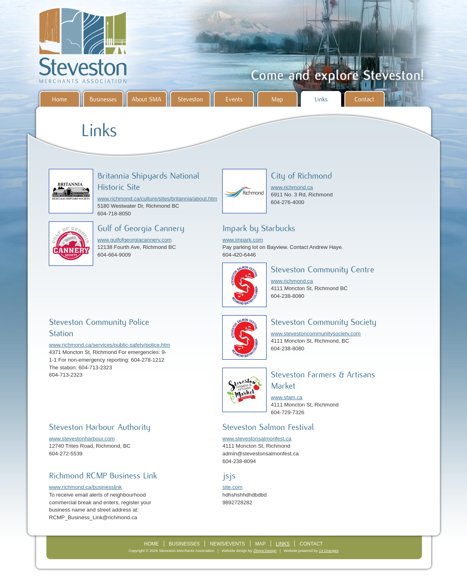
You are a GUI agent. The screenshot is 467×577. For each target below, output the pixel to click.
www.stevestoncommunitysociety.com (316, 334)
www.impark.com (243, 240)
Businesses (103, 99)
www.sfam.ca (287, 397)
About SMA (146, 99)
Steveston (190, 99)
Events (233, 99)
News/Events (227, 544)
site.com (233, 487)
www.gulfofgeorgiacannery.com (135, 240)
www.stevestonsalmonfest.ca (257, 439)
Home (59, 99)
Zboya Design (265, 551)
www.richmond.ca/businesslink (85, 487)
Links (321, 99)
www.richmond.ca (292, 187)
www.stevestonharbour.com (82, 439)
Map (277, 99)
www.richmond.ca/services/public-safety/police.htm (109, 345)
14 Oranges (329, 551)
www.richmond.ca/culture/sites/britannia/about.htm (157, 199)
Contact (364, 99)
